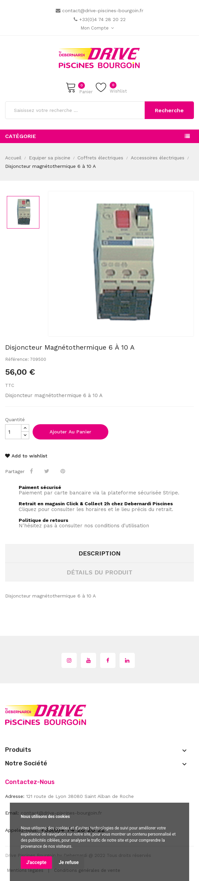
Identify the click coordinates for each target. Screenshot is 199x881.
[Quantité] (13, 431)
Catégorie (20, 136)
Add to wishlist (26, 455)
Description (99, 553)
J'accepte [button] (36, 862)
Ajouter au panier (70, 431)
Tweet (47, 471)
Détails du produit (99, 572)
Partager (32, 471)
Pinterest (63, 471)
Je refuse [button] (69, 862)
